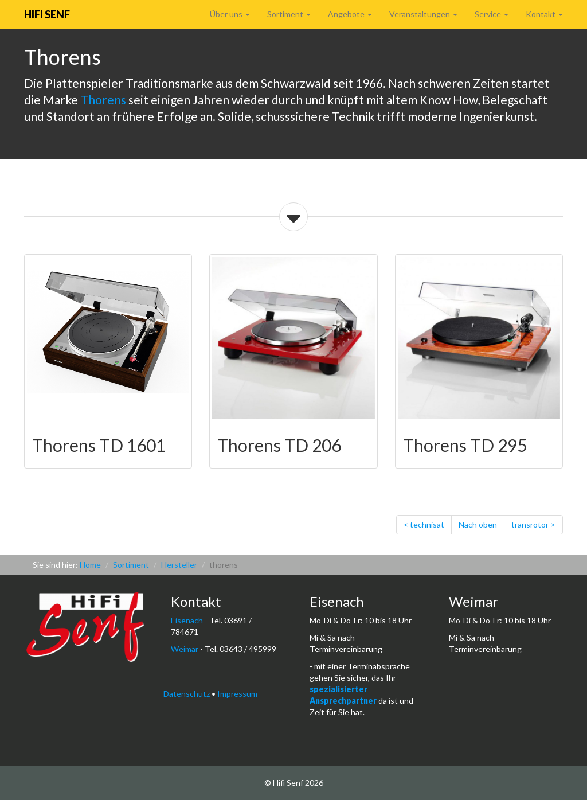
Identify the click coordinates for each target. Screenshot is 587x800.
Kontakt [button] (544, 14)
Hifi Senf (47, 14)
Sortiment (131, 564)
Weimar (184, 649)
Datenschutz (186, 693)
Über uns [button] (230, 14)
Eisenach (187, 620)
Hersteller (179, 564)
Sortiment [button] (289, 14)
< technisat (424, 524)
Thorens (103, 99)
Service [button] (491, 14)
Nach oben (478, 524)
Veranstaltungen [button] (423, 14)
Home (90, 564)
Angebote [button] (350, 14)
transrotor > (533, 524)
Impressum (237, 693)
